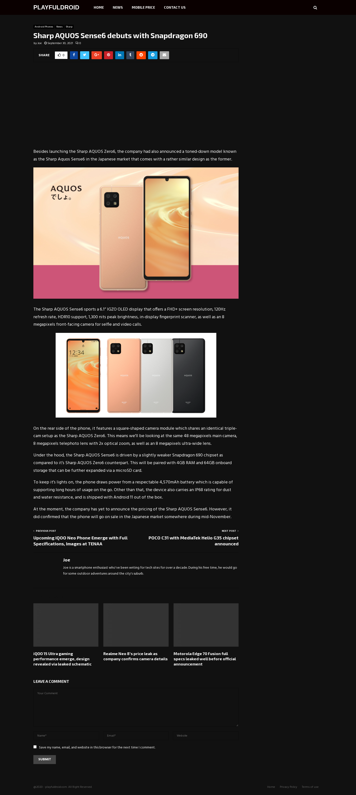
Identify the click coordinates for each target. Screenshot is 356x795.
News (118, 7)
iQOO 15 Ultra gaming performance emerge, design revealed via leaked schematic (62, 658)
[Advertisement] (136, 108)
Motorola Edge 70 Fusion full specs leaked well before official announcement (205, 658)
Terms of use (310, 787)
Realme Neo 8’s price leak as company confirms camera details (135, 656)
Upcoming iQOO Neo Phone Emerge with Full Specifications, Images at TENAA (80, 540)
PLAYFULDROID (56, 7)
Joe (40, 43)
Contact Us (175, 7)
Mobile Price (143, 7)
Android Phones (44, 27)
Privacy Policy (288, 787)
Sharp (69, 27)
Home (99, 7)
